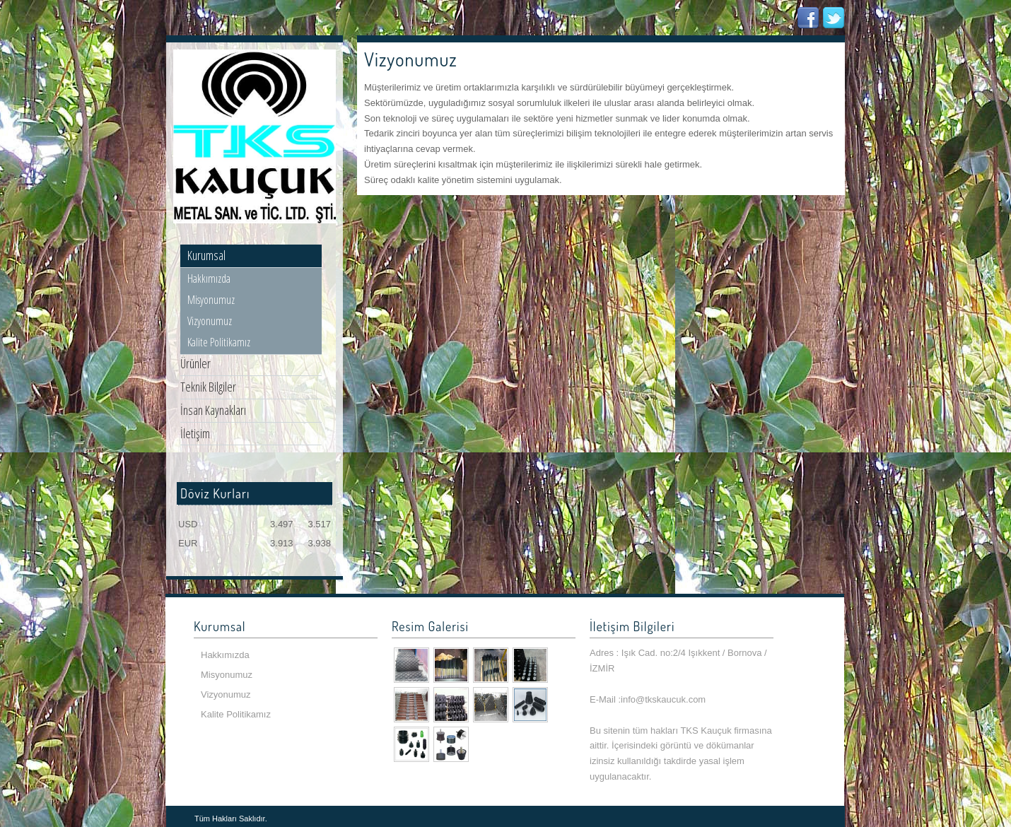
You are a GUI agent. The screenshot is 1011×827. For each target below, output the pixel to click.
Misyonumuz (211, 299)
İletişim (195, 433)
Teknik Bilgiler (208, 386)
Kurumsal (206, 255)
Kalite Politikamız (218, 342)
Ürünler (195, 363)
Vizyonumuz (209, 321)
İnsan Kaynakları (213, 409)
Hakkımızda (208, 278)
